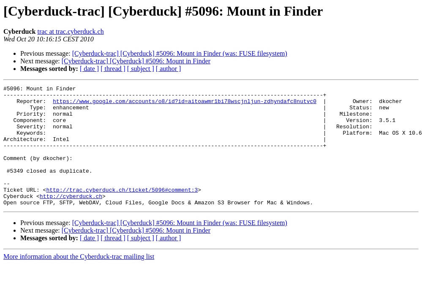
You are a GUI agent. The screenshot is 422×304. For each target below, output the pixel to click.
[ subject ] (140, 68)
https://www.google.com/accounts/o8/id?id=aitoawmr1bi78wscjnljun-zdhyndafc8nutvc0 (184, 105)
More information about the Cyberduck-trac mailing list (78, 280)
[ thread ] (113, 68)
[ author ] (168, 68)
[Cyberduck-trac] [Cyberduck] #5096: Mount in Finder (136, 61)
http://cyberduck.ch (71, 219)
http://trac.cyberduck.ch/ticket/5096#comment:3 (122, 211)
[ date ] (89, 68)
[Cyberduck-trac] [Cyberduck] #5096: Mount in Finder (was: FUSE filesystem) (179, 53)
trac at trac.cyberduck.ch (70, 31)
